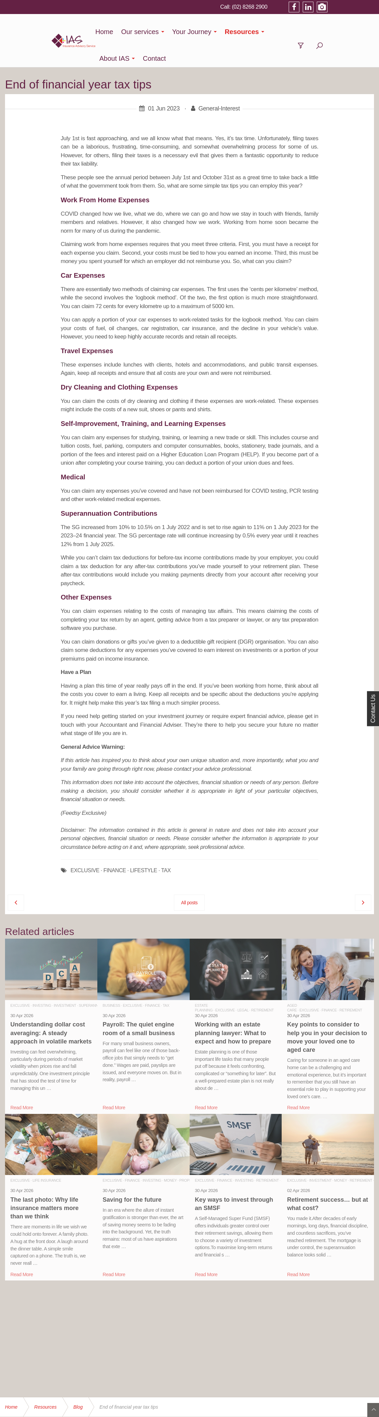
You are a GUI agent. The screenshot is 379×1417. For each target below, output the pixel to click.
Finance (152, 979)
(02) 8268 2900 (294, 6)
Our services (137, 31)
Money (170, 1154)
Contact (325, 31)
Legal (243, 983)
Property (188, 1154)
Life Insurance (46, 1154)
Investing (41, 979)
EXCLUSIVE (85, 844)
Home (102, 31)
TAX (166, 844)
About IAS (285, 31)
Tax (166, 979)
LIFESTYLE (143, 844)
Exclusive (20, 979)
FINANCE (114, 844)
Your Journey (189, 31)
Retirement (262, 983)
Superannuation (95, 979)
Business (111, 979)
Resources (239, 31)
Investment (65, 979)
